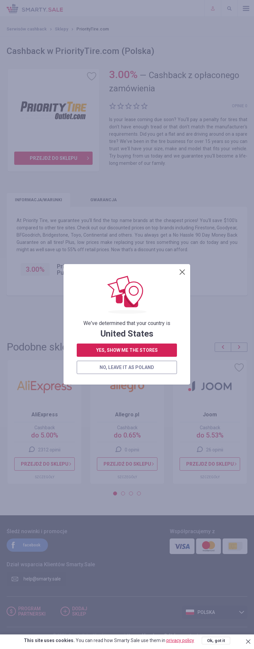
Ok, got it (216, 640)
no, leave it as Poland (127, 170)
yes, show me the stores (127, 153)
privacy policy (180, 640)
